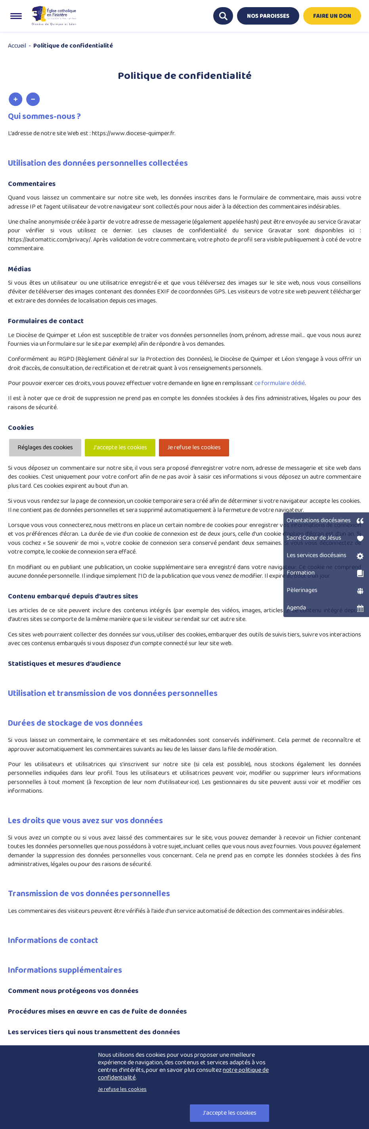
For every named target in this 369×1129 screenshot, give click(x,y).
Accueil (17, 46)
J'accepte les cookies (120, 447)
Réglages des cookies (45, 447)
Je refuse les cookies (194, 447)
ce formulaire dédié (279, 383)
